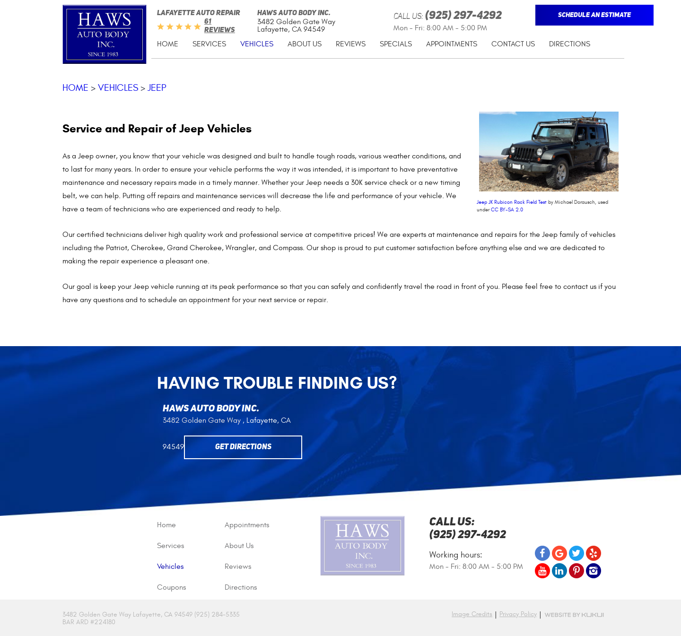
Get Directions (243, 447)
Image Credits (472, 614)
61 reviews (219, 26)
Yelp (593, 553)
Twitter (576, 553)
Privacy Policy (518, 614)
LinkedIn (559, 570)
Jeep (157, 87)
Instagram (593, 570)
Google (559, 553)
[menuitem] (167, 44)
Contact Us (513, 44)
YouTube (542, 570)
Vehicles (256, 44)
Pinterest (576, 570)
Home (167, 44)
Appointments (451, 44)
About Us (305, 44)
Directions (569, 44)
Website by (574, 615)
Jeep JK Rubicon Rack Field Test (512, 202)
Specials (396, 44)
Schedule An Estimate (594, 15)
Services (209, 44)
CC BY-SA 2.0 (507, 210)
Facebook (542, 553)
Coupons (171, 587)
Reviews (351, 44)
